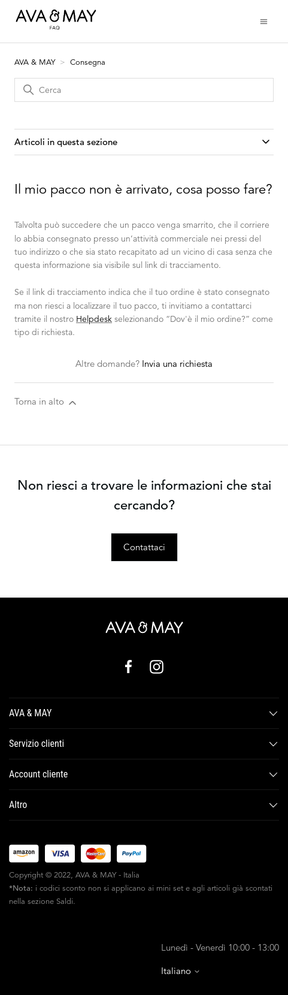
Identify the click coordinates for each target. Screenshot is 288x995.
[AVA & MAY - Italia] (144, 628)
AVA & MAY (35, 62)
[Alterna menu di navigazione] (264, 21)
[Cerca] (144, 90)
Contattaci (144, 547)
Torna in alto (46, 402)
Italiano (181, 971)
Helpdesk (94, 318)
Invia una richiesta (177, 363)
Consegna (87, 62)
